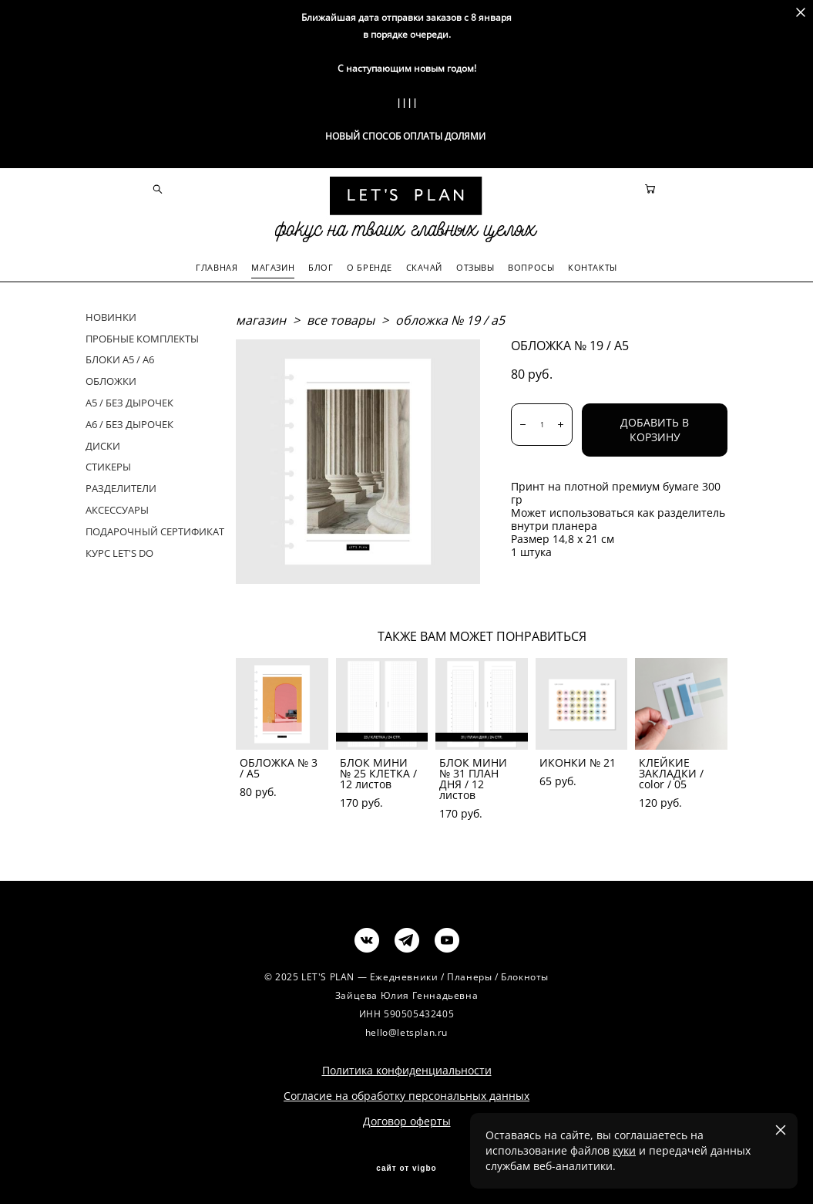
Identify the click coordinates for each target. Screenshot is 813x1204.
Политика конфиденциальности (407, 1068)
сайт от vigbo (406, 1167)
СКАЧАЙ (424, 266)
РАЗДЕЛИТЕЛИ (121, 487)
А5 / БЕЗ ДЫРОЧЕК (129, 401)
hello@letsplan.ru (406, 1030)
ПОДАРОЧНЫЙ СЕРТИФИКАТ (155, 530)
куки (624, 1150)
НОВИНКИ (111, 315)
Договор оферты (407, 1119)
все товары (341, 318)
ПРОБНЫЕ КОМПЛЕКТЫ (142, 337)
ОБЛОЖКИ (111, 379)
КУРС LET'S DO (119, 551)
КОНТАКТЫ (592, 266)
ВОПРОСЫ (531, 266)
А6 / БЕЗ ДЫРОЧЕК (129, 423)
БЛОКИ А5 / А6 (120, 359)
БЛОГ (320, 266)
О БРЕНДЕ (369, 266)
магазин (261, 318)
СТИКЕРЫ (108, 466)
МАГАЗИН (272, 266)
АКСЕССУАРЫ (117, 508)
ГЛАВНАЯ (216, 266)
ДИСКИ (103, 444)
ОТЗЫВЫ (475, 266)
